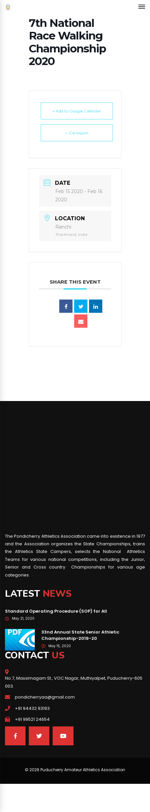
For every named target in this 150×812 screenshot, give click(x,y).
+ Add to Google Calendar (76, 110)
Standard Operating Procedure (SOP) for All (56, 611)
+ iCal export (77, 132)
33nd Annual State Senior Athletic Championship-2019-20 (80, 635)
